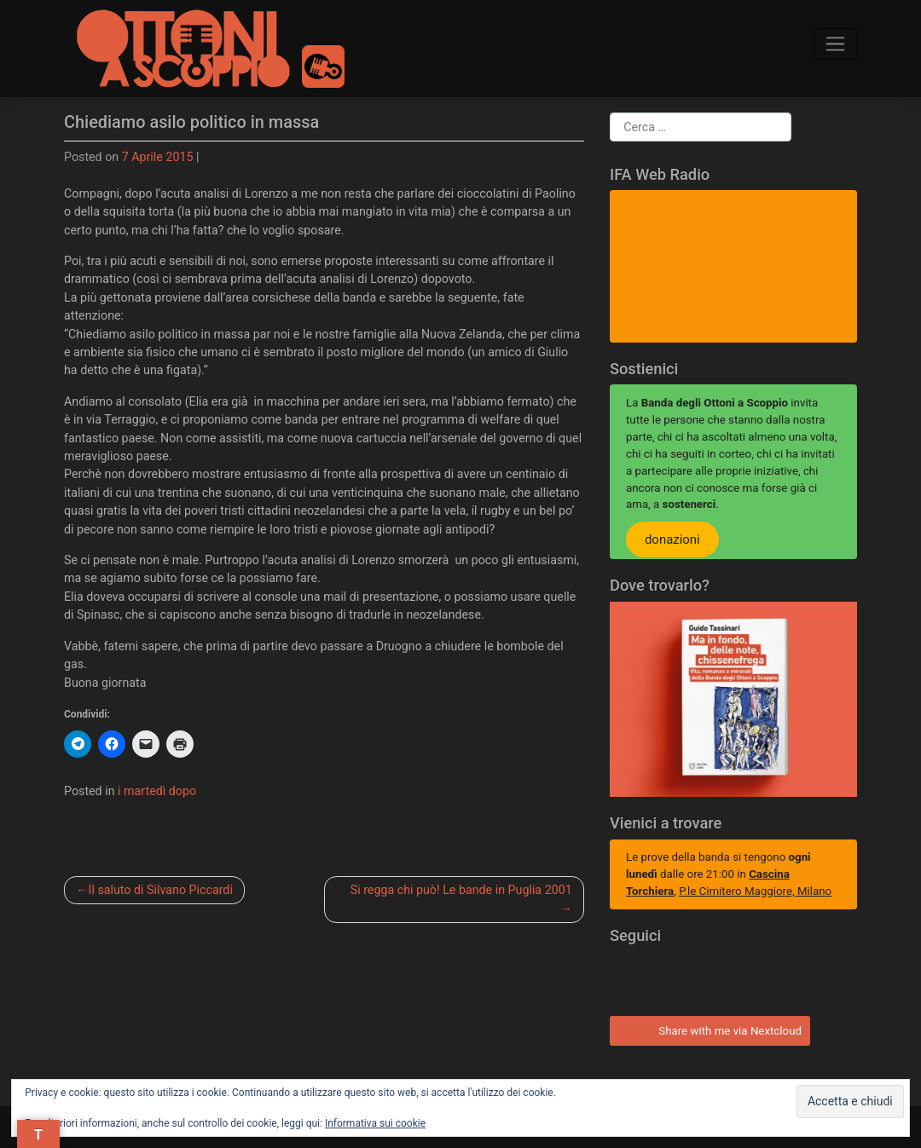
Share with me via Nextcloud (707, 1028)
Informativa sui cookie (375, 1123)
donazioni (672, 539)
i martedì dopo (157, 791)
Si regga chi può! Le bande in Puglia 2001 (461, 890)
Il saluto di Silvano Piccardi (161, 890)
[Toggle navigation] (836, 43)
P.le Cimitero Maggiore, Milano (755, 891)
